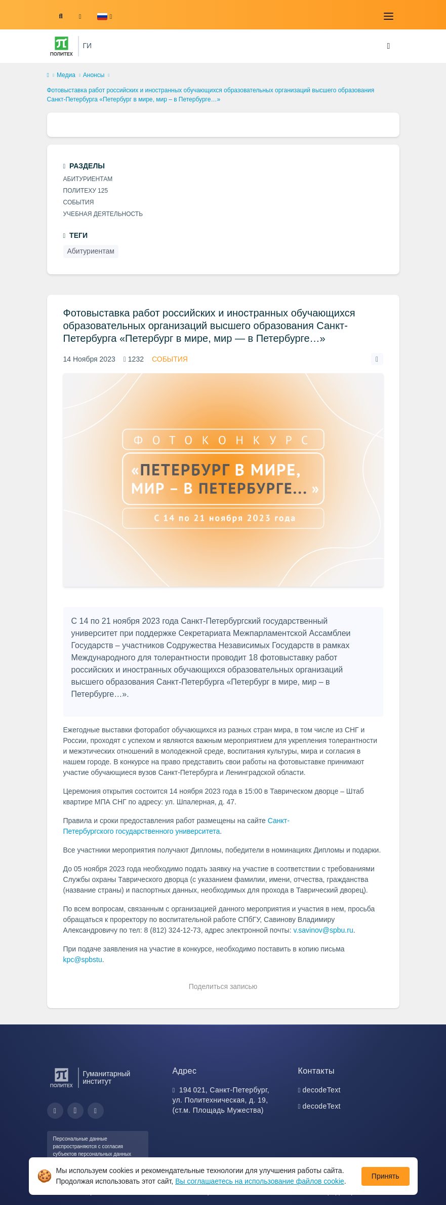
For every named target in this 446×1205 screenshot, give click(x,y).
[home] (48, 75)
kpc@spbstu (82, 959)
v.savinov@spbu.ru (323, 930)
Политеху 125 (85, 190)
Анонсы (94, 75)
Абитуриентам (88, 179)
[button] (104, 16)
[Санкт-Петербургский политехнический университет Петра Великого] (61, 46)
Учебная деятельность (103, 214)
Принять (385, 1176)
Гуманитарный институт (107, 1078)
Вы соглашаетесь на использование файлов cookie (259, 1181)
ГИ (87, 46)
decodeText (322, 1090)
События (170, 359)
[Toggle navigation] (388, 16)
